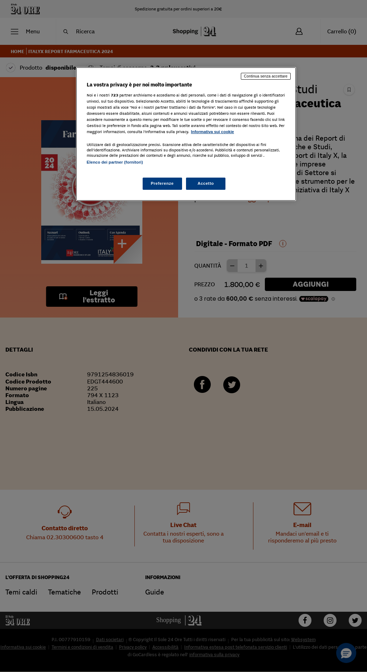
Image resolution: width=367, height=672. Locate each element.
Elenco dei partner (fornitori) (115, 162)
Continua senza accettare (266, 76)
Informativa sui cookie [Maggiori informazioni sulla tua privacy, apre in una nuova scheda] (212, 132)
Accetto (205, 183)
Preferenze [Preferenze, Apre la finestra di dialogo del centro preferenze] (162, 183)
